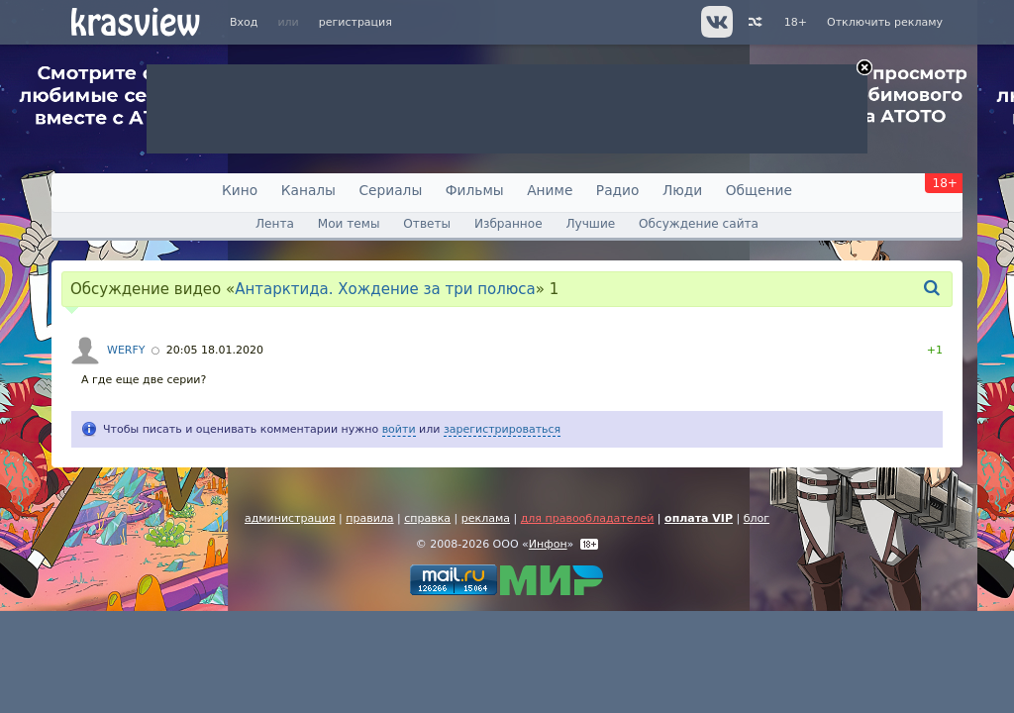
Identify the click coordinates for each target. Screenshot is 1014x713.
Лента (274, 224)
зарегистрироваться (502, 429)
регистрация (355, 22)
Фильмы (475, 190)
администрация (290, 518)
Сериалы (390, 190)
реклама (485, 518)
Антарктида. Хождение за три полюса (385, 289)
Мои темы (349, 224)
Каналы (308, 190)
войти (399, 429)
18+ (795, 22)
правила (369, 518)
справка (427, 518)
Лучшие (590, 224)
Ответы (427, 224)
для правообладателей (588, 518)
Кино (239, 190)
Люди (682, 190)
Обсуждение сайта (699, 224)
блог (756, 518)
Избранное (508, 224)
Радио (618, 190)
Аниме (549, 190)
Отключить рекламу (885, 22)
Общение (759, 190)
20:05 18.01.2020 (214, 350)
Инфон (548, 544)
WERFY (126, 350)
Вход (243, 22)
